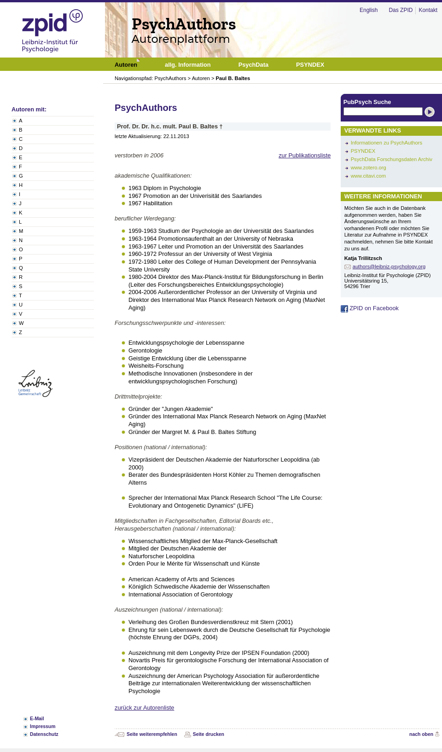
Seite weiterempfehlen (152, 734)
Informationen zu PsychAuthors (386, 142)
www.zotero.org (368, 167)
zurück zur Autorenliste (144, 707)
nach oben (421, 734)
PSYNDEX (363, 151)
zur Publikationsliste (305, 155)
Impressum (42, 726)
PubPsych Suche (367, 101)
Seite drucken (208, 734)
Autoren (201, 78)
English (369, 10)
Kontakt (428, 10)
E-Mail (37, 718)
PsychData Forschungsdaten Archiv (391, 159)
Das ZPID (401, 10)
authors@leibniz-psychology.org (389, 266)
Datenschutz (44, 734)
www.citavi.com (368, 176)
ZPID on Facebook (370, 308)
